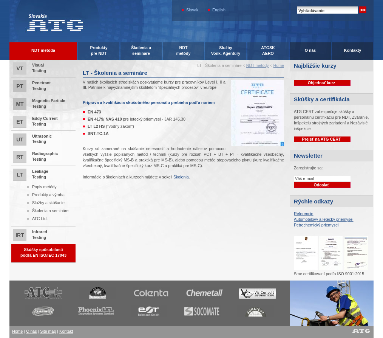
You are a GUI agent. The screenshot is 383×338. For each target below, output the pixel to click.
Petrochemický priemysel (316, 225)
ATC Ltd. (40, 218)
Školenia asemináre (141, 50)
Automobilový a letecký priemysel (324, 219)
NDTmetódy (183, 50)
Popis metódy (44, 187)
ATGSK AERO (268, 50)
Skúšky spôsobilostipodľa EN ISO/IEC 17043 (43, 252)
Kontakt (66, 331)
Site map (48, 331)
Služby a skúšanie (48, 202)
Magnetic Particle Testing (39, 104)
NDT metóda (43, 50)
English (218, 10)
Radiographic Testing (35, 157)
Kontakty (352, 50)
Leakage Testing (43, 196)
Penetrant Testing (32, 86)
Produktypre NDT (98, 50)
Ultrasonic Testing (32, 139)
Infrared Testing (30, 235)
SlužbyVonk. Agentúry (226, 50)
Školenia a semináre (50, 210)
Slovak (192, 10)
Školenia (181, 177)
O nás (310, 50)
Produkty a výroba (48, 194)
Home (278, 65)
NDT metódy (257, 65)
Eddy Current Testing (35, 122)
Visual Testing (29, 68)
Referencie (304, 213)
